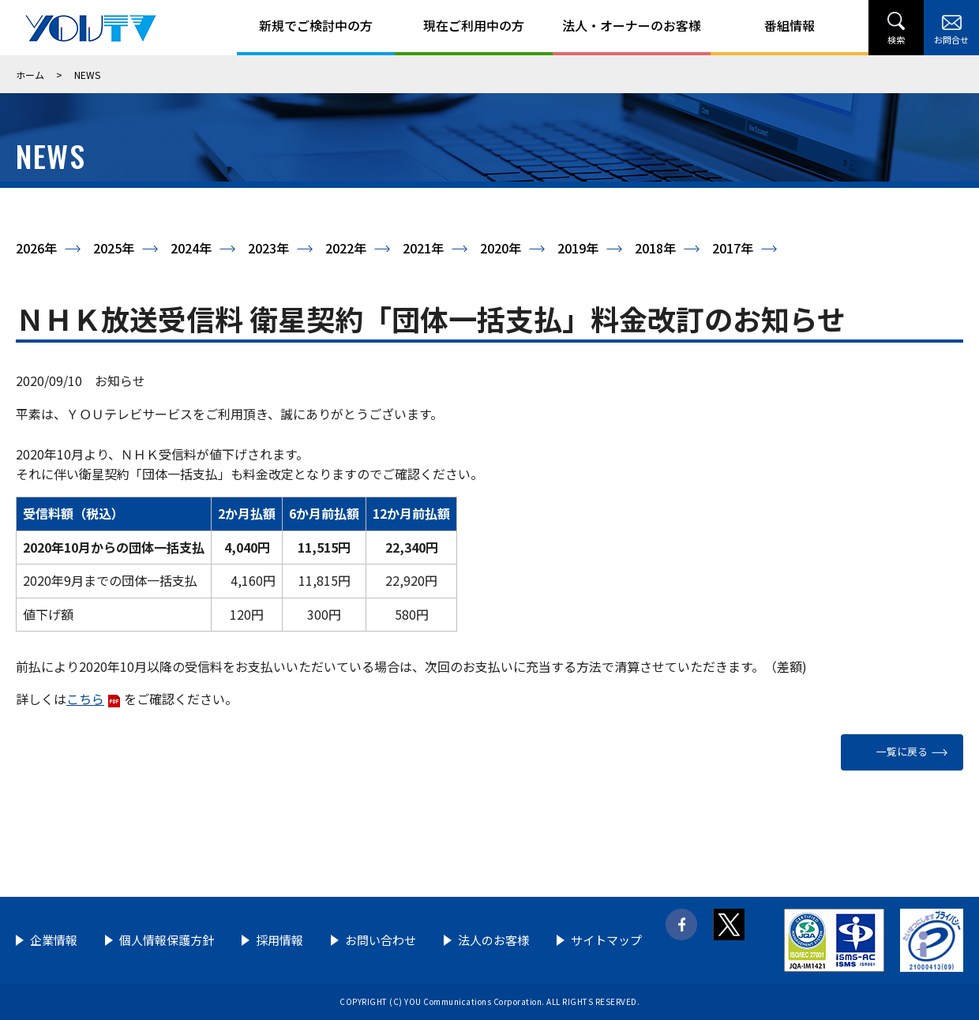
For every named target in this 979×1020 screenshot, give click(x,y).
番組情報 (789, 25)
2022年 (345, 247)
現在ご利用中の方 (473, 25)
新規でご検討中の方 (316, 25)
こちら (85, 698)
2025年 (113, 247)
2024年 (191, 247)
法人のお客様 (493, 940)
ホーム (30, 74)
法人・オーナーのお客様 (631, 25)
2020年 (500, 247)
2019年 (577, 247)
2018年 (655, 247)
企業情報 (53, 940)
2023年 (268, 247)
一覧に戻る (902, 751)
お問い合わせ (380, 940)
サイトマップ (606, 940)
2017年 (732, 247)
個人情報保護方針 (166, 940)
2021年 (423, 247)
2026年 (36, 247)
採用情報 (279, 940)
